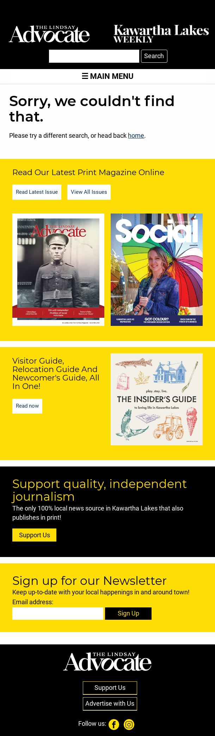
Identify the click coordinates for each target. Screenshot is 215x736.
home (136, 135)
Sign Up (128, 613)
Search (154, 56)
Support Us (34, 535)
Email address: (32, 602)
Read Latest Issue (37, 192)
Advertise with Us (109, 703)
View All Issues (89, 192)
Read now (27, 406)
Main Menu (107, 76)
